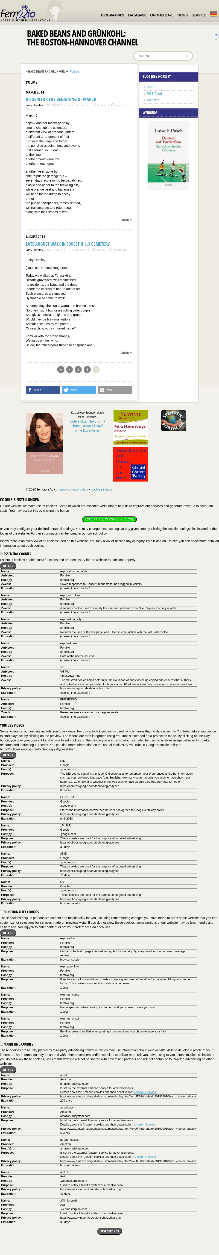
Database (137, 15)
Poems (75, 71)
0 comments (79, 105)
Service (199, 15)
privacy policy (78, 489)
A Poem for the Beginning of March (61, 99)
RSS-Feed (154, 93)
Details (8, 566)
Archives (153, 100)
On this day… (161, 15)
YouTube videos (12, 725)
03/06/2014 (54, 105)
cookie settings (101, 489)
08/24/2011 (54, 250)
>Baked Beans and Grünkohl (45, 71)
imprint (61, 489)
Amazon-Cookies (145, 1092)
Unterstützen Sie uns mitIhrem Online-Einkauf (87, 426)
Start (150, 87)
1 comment (78, 250)
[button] (43, 390)
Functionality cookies (19, 911)
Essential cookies (15, 553)
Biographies (112, 15)
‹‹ (61, 369)
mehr (125, 219)
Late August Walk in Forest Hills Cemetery (68, 244)
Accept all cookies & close (109, 519)
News (182, 15)
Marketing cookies (16, 1044)
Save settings (109, 1231)
